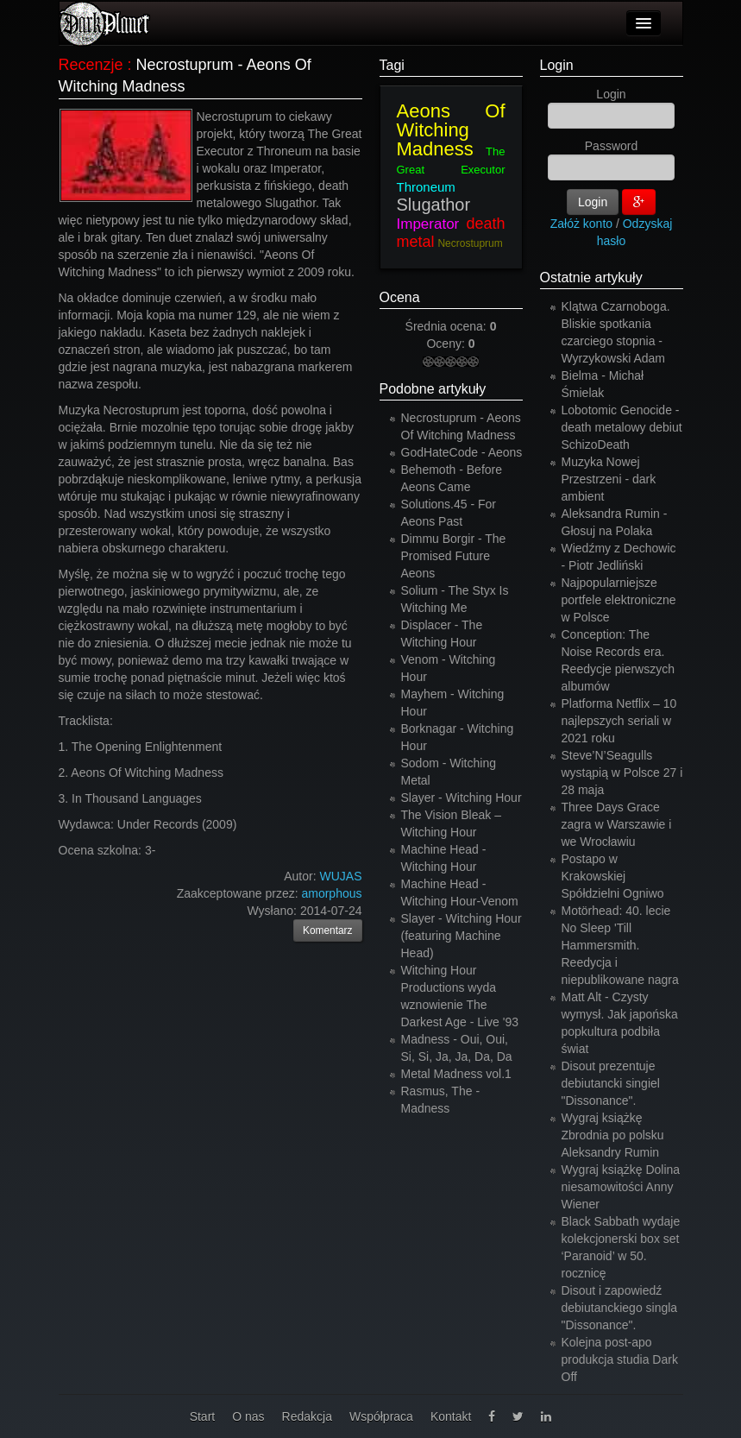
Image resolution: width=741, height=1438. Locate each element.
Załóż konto (581, 223)
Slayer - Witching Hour (461, 797)
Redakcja (307, 1416)
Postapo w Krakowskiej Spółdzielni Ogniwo (613, 876)
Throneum (426, 187)
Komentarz (328, 930)
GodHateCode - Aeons (462, 452)
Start (203, 1416)
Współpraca (381, 1416)
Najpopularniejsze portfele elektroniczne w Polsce (619, 600)
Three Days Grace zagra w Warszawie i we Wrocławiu (617, 824)
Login (557, 65)
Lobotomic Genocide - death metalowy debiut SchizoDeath (622, 427)
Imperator (428, 224)
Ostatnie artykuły (591, 277)
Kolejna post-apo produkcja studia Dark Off (620, 1359)
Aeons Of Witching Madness (451, 130)
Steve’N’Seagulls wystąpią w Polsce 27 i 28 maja (622, 772)
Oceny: (447, 343)
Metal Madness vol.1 (456, 1074)
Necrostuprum (469, 243)
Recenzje (91, 64)
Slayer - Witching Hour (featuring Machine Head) (461, 935)
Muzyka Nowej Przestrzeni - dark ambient (609, 479)
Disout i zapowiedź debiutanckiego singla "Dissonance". (620, 1307)
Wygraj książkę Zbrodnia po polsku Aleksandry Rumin (613, 1135)
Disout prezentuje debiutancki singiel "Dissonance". (611, 1083)
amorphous (331, 893)
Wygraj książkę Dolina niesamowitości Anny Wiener (621, 1187)
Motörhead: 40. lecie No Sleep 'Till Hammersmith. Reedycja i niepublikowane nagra (620, 945)
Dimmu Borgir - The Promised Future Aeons (453, 556)
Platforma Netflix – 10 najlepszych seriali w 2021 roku (619, 721)
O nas (248, 1416)
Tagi (392, 65)
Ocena (400, 297)
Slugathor (434, 204)
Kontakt (450, 1416)
